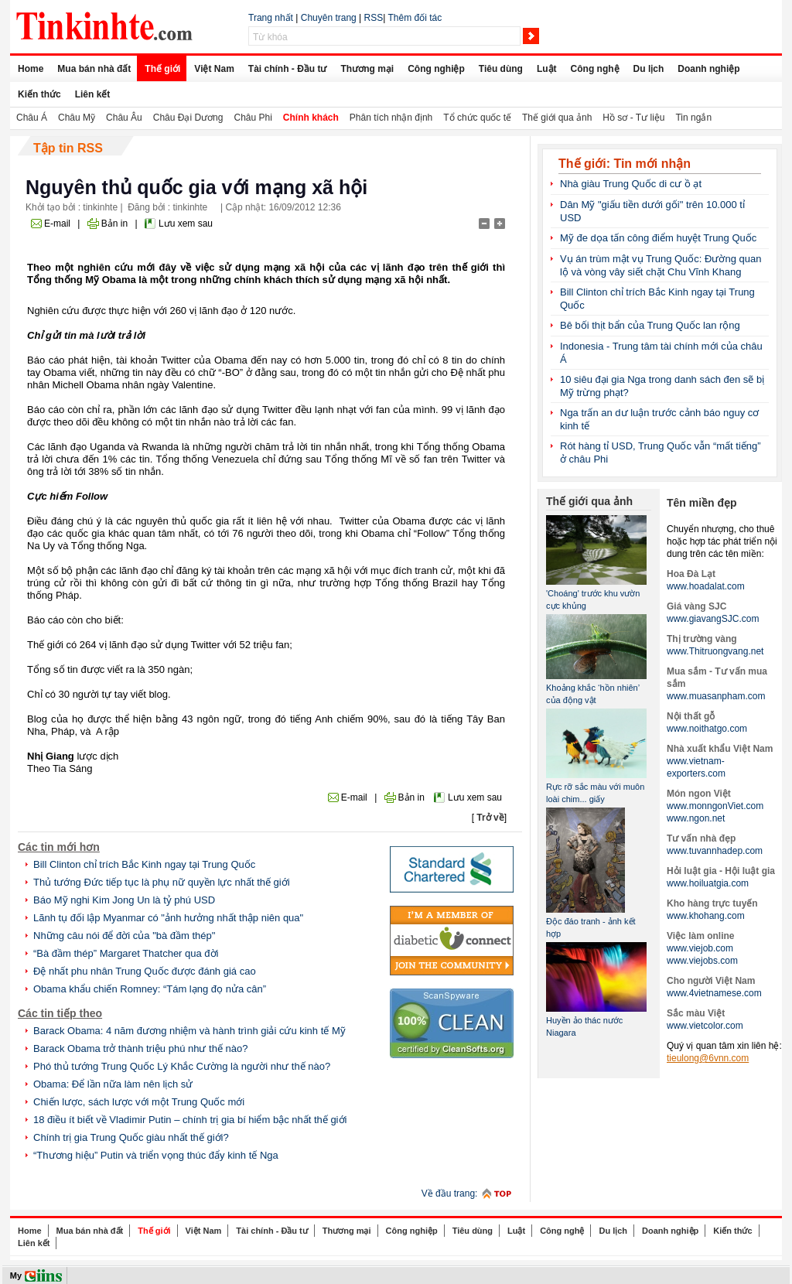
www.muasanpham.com (716, 696)
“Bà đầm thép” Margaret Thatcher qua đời (126, 953)
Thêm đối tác (414, 17)
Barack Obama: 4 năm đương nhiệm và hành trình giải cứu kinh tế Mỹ (189, 1030)
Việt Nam (214, 68)
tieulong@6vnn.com (708, 1058)
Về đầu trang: (450, 1193)
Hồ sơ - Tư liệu (633, 117)
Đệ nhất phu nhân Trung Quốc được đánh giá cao (144, 971)
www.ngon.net (696, 818)
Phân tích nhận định (391, 117)
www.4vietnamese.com (714, 993)
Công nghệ (595, 68)
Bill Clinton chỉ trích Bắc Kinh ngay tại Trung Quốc (144, 864)
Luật (547, 68)
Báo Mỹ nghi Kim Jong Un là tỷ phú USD (124, 900)
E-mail (57, 223)
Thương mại (367, 68)
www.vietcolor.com (705, 1025)
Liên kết (93, 94)
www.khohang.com (706, 915)
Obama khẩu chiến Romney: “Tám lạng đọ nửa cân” (149, 989)
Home (30, 68)
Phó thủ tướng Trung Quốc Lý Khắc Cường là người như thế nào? (181, 1066)
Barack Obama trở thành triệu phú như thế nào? (140, 1048)
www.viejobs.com (702, 960)
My (16, 1275)
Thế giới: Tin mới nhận (624, 163)
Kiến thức (39, 94)
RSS (374, 17)
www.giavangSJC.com (713, 618)
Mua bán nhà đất (94, 68)
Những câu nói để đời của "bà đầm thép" (124, 935)
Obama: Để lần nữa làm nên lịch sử (113, 1084)
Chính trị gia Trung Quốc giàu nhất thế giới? (131, 1137)
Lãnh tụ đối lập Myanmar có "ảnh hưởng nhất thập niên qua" (168, 918)
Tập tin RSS (68, 148)
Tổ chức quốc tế (477, 117)
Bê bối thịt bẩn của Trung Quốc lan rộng (650, 325)
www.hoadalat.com (706, 586)
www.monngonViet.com (715, 806)
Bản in (114, 223)
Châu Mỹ (76, 117)
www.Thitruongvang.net (715, 651)
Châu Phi (252, 117)
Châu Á (31, 117)
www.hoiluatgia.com (708, 883)
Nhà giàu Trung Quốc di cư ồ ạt (631, 184)
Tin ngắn (693, 117)
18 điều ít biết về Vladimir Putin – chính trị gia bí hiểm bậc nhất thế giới (189, 1119)
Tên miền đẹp (702, 503)
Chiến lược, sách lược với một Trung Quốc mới (138, 1102)
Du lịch (648, 68)
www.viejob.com (700, 948)
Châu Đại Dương (188, 117)
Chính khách (311, 117)
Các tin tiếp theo (60, 1013)
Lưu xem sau (186, 223)
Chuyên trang (329, 17)
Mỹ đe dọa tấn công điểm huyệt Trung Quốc (658, 238)
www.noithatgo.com (707, 728)
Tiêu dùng (501, 68)
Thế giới (162, 68)
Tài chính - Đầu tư (287, 68)
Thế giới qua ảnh (557, 117)
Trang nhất (270, 17)
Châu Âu (124, 117)
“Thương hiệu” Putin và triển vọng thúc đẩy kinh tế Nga (155, 1155)
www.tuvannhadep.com (715, 850)
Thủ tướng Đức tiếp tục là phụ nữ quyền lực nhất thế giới (161, 882)
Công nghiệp (436, 68)
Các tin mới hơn (59, 847)
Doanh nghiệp (708, 68)
